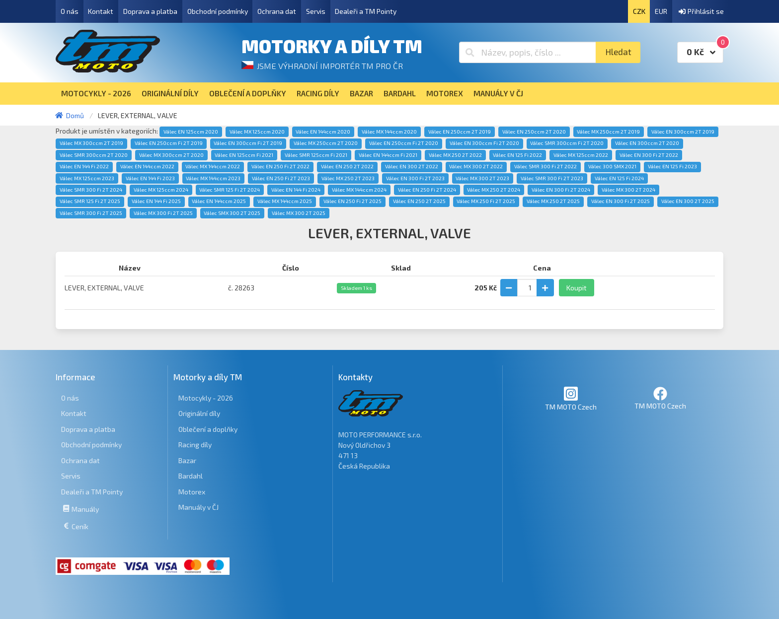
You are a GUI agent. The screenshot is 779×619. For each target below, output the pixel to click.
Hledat (618, 52)
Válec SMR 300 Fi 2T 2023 (552, 178)
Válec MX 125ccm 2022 (580, 155)
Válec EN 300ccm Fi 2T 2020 (484, 143)
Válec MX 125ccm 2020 (257, 132)
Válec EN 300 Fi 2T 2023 (415, 178)
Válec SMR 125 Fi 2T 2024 (229, 190)
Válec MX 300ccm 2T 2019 (91, 143)
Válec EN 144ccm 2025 (219, 201)
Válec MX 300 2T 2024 (628, 190)
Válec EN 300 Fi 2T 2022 (649, 155)
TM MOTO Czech (571, 398)
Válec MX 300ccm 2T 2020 (171, 155)
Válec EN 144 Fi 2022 (84, 166)
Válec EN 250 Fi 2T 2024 (427, 190)
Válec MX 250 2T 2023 (348, 178)
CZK (639, 11)
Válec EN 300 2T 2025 (687, 201)
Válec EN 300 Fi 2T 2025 (620, 201)
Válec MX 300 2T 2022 (476, 166)
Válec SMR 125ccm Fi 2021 (316, 155)
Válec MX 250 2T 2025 (553, 201)
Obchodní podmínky (217, 11)
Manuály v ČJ (198, 507)
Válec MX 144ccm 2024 (359, 190)
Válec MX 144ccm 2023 (213, 178)
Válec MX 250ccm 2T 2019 (608, 132)
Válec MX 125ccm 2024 (161, 190)
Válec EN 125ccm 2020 (190, 132)
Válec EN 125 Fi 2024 (619, 178)
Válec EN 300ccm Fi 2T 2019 (248, 143)
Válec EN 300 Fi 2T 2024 (561, 190)
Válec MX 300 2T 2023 (482, 178)
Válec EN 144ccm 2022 (147, 166)
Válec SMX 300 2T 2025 (232, 213)
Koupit (576, 287)
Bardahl (190, 476)
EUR (661, 11)
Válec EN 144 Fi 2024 (295, 190)
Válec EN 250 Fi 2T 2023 (281, 178)
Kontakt (100, 11)
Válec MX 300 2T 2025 (298, 213)
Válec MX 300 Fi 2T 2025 (163, 213)
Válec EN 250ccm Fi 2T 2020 (403, 143)
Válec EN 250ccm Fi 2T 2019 (169, 143)
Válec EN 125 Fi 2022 (517, 155)
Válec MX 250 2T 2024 (493, 190)
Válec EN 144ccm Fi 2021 (388, 155)
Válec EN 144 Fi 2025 (156, 201)
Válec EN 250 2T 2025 (419, 201)
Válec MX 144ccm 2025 (284, 201)
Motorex (191, 491)
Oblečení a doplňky (207, 429)
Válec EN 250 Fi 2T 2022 (280, 166)
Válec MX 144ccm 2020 (389, 132)
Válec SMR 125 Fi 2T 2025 (90, 201)
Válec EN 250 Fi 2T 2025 (352, 201)
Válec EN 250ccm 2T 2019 (459, 132)
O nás (69, 11)
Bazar (187, 460)
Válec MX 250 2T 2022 (455, 155)
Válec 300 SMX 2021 (612, 166)
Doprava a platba (150, 11)
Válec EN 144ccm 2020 (323, 132)
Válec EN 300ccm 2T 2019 (682, 132)
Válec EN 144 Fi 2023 (150, 178)
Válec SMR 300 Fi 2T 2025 (91, 213)
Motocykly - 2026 (205, 398)
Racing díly (195, 444)
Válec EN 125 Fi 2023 (672, 166)
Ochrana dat (276, 11)
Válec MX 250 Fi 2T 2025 (486, 201)
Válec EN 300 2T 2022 (411, 166)
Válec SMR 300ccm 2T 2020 (94, 155)
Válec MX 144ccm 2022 (212, 166)
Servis (315, 11)
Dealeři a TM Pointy (365, 11)
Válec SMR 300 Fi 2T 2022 (545, 166)
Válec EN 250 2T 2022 (347, 166)
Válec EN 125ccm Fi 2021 (244, 155)
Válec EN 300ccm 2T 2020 (647, 143)
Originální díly (199, 413)
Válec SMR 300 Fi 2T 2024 (91, 190)
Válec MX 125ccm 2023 (87, 178)
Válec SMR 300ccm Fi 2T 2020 (567, 143)
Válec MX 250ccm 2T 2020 (326, 143)
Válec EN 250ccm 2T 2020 (534, 132)
